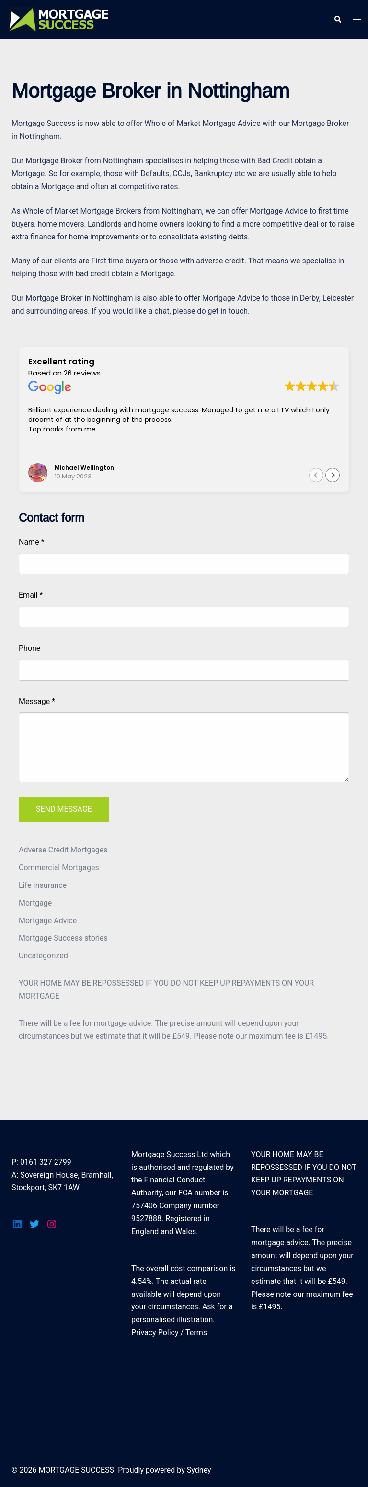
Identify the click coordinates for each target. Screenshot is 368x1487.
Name (32, 541)
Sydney (199, 1470)
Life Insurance (43, 885)
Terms (196, 1332)
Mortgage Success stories (63, 937)
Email (31, 595)
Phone (29, 648)
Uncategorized (43, 955)
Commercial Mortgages (59, 867)
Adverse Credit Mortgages (63, 849)
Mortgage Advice (48, 920)
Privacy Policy (155, 1332)
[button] (332, 475)
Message (37, 701)
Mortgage (35, 903)
